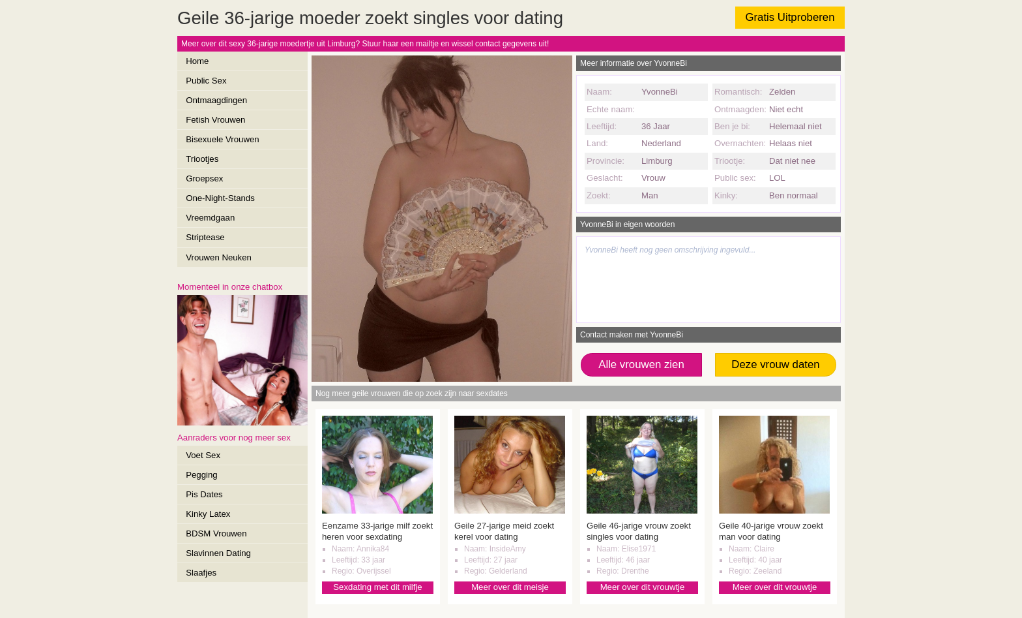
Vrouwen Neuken (219, 257)
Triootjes (202, 159)
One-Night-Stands (220, 198)
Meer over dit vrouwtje (642, 587)
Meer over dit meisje (510, 587)
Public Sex (206, 80)
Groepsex (204, 178)
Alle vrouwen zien (641, 364)
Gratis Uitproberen (789, 17)
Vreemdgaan (210, 218)
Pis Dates (204, 494)
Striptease (205, 237)
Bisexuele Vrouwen (222, 139)
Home (197, 61)
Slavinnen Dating (218, 553)
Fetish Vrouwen (215, 120)
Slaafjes (201, 573)
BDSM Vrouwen (216, 533)
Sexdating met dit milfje (377, 587)
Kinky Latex (208, 514)
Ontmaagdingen (216, 100)
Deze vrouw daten (775, 364)
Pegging (201, 475)
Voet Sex (203, 455)
